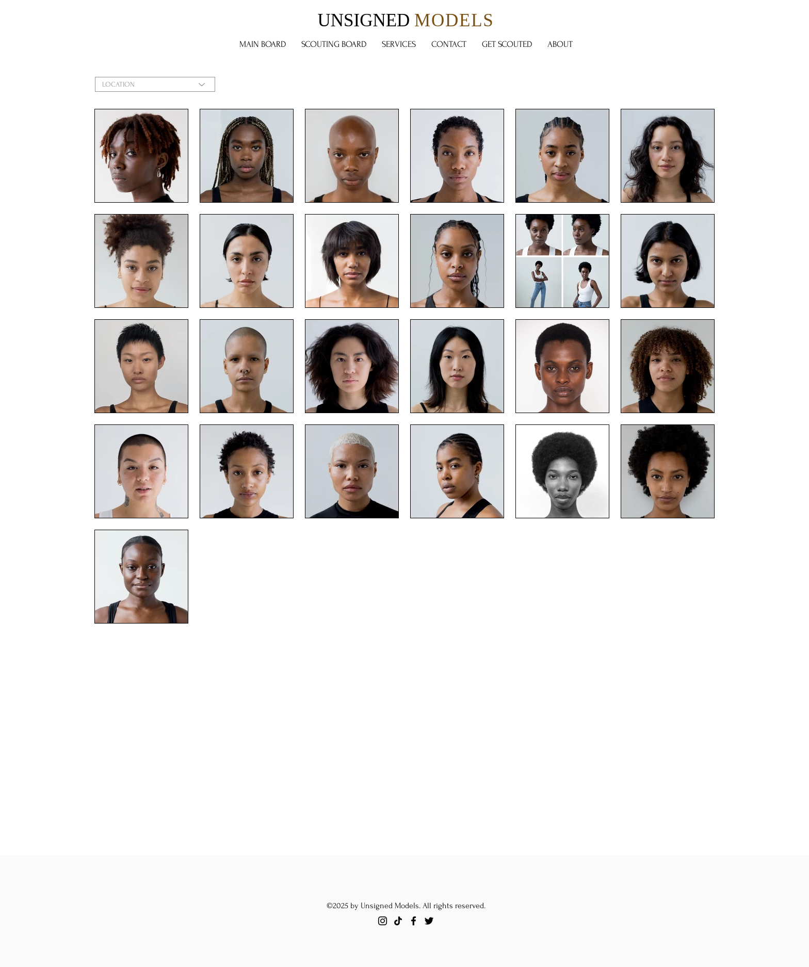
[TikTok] (398, 921)
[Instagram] (383, 921)
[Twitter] (429, 921)
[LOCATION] (155, 84)
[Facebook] (413, 921)
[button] (334, 44)
